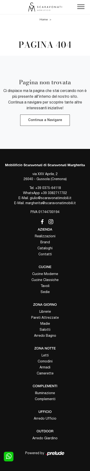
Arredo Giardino (45, 438)
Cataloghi (45, 248)
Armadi (45, 367)
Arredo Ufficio (45, 418)
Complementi (45, 399)
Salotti (45, 329)
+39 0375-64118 (48, 188)
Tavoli (45, 286)
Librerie (45, 311)
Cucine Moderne (45, 274)
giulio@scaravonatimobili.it (51, 198)
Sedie (45, 292)
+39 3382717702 (54, 193)
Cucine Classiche (45, 280)
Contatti (45, 254)
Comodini (45, 361)
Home (44, 19)
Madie (45, 323)
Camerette (45, 373)
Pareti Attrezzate (45, 317)
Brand (45, 242)
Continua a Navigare (45, 120)
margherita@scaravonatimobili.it (50, 203)
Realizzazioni (45, 236)
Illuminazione (45, 393)
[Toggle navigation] (80, 7)
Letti (45, 355)
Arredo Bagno (45, 335)
